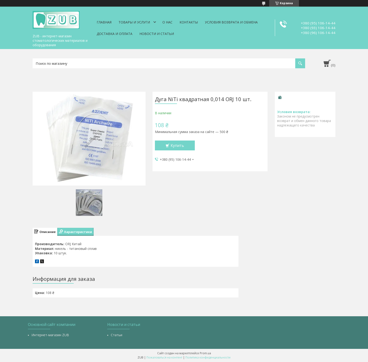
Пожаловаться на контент (164, 357)
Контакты (189, 22)
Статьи (116, 335)
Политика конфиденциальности (207, 357)
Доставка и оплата (114, 33)
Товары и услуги (134, 22)
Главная (104, 22)
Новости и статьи (156, 33)
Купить (177, 145)
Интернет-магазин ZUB (50, 335)
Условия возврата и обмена (231, 22)
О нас (167, 22)
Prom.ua (205, 353)
